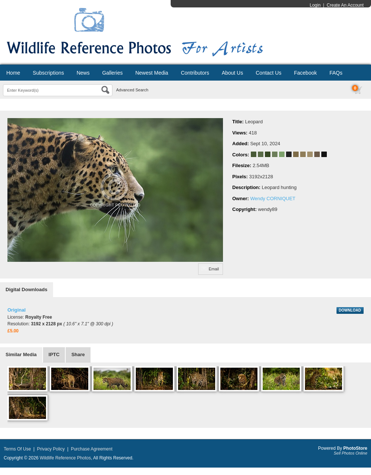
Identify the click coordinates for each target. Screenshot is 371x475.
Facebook (305, 73)
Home (13, 73)
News (82, 73)
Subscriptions (48, 73)
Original (16, 310)
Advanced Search (132, 90)
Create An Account (345, 5)
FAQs (335, 73)
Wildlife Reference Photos (65, 458)
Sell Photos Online (351, 453)
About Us (232, 73)
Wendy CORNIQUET (272, 198)
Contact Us (268, 73)
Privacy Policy (51, 449)
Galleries (112, 73)
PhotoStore (355, 448)
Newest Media (151, 73)
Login (315, 5)
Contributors (195, 73)
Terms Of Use (17, 449)
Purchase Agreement (91, 449)
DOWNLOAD (350, 310)
